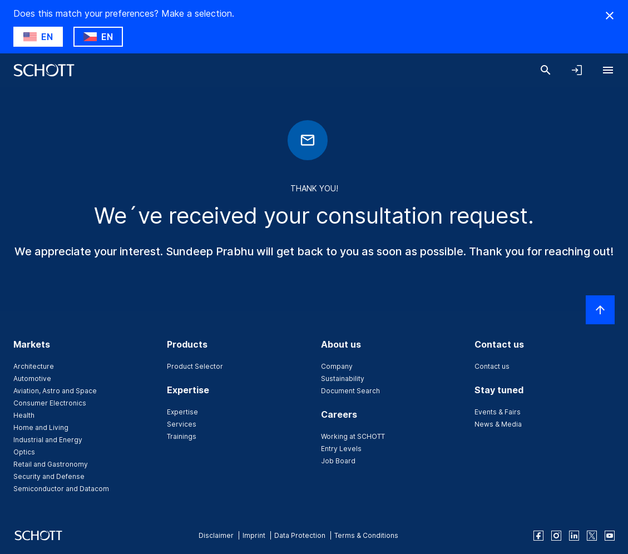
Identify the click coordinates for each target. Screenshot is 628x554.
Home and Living (40, 427)
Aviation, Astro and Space (55, 391)
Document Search (350, 391)
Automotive (32, 378)
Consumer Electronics (49, 403)
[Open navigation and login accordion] (577, 70)
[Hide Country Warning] (609, 15)
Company (337, 366)
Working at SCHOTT (353, 436)
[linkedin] (574, 536)
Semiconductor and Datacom (61, 488)
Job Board (338, 461)
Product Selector (195, 366)
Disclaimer (216, 535)
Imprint (254, 535)
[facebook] (538, 536)
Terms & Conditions (366, 535)
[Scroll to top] (600, 309)
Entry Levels (341, 448)
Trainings (181, 436)
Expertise (182, 412)
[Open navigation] (608, 70)
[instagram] (556, 536)
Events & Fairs (497, 412)
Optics (24, 452)
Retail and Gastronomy (50, 464)
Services (181, 424)
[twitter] (592, 536)
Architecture (33, 366)
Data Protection (299, 535)
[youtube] (610, 536)
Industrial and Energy (47, 440)
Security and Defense (49, 476)
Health (23, 415)
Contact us (492, 366)
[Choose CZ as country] (98, 37)
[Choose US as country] (38, 37)
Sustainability (342, 378)
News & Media (498, 424)
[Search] (545, 70)
